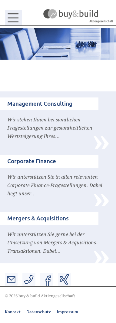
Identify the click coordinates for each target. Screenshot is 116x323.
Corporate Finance (31, 161)
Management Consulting (39, 103)
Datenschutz (38, 312)
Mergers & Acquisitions (38, 218)
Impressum (67, 312)
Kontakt (13, 312)
